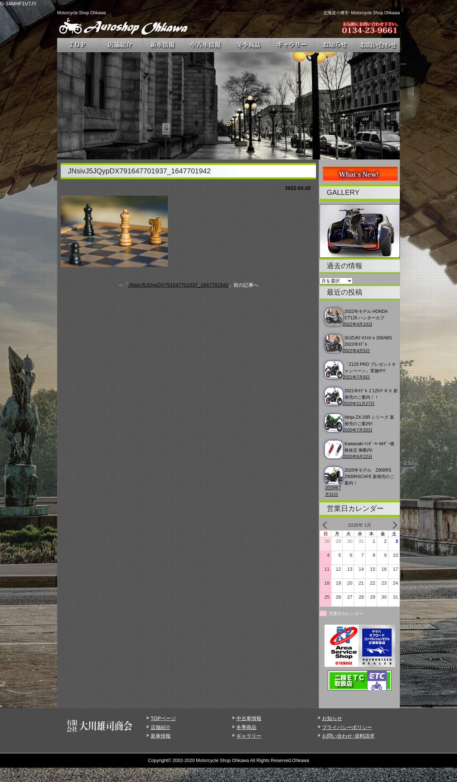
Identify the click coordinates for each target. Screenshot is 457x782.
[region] (228, 105)
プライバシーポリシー (347, 727)
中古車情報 (248, 718)
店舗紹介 (161, 727)
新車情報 (161, 736)
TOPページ (163, 718)
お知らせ (332, 718)
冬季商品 (246, 727)
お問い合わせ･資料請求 (348, 736)
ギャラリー (248, 736)
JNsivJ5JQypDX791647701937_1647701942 (178, 285)
